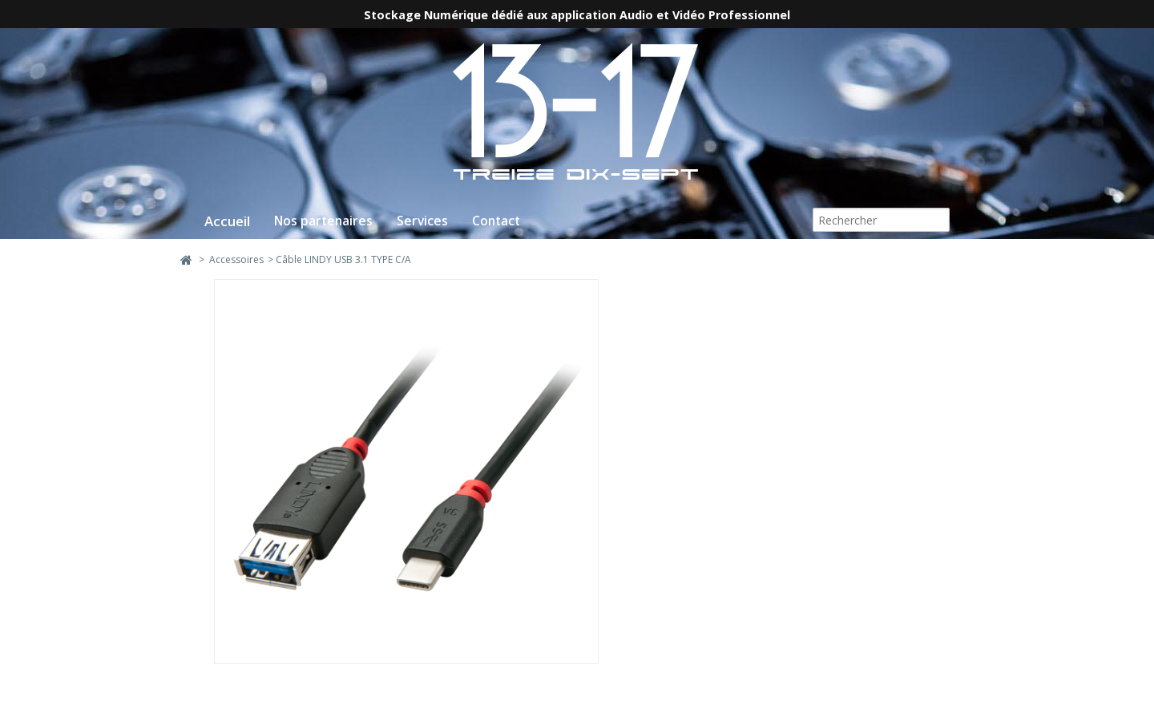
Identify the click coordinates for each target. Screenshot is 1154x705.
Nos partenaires (323, 220)
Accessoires (236, 259)
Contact (496, 220)
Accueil (227, 221)
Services (422, 220)
